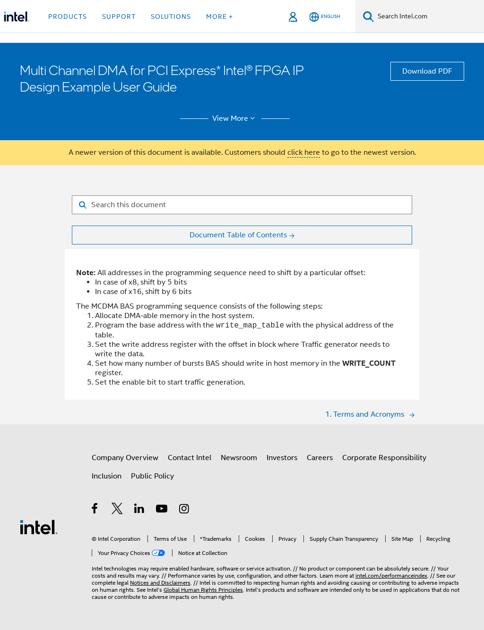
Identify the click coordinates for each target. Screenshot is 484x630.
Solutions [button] (171, 16)
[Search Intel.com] (429, 16)
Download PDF (427, 71)
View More (235, 118)
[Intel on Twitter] (117, 510)
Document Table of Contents (238, 235)
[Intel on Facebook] (95, 510)
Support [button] (119, 16)
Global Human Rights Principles (203, 589)
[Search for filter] (242, 204)
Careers (320, 457)
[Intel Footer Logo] (39, 526)
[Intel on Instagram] (184, 510)
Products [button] (67, 16)
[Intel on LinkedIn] (139, 510)
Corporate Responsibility (384, 457)
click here (303, 152)
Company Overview (125, 457)
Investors (282, 457)
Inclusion (106, 476)
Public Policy (152, 476)
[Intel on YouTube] (162, 510)
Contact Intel (189, 457)
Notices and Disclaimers (160, 582)
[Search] (368, 16)
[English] (325, 16)
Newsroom (239, 457)
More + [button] (219, 16)
